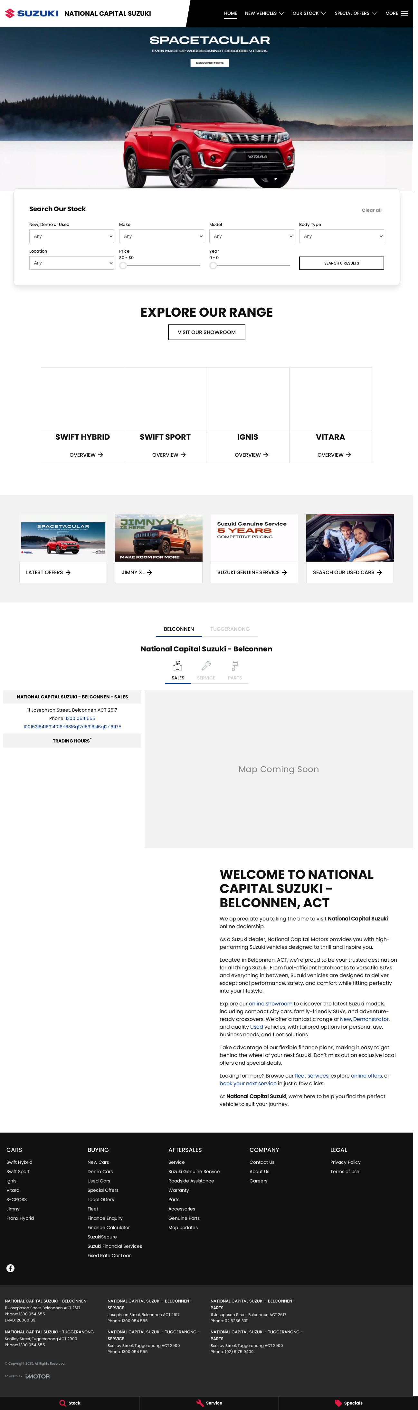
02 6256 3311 (237, 1320)
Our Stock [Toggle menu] (310, 13)
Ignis (11, 1181)
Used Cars (99, 1181)
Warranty (178, 1190)
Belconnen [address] (179, 629)
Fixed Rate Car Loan (110, 1255)
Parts (173, 1199)
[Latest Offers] (63, 548)
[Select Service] (206, 672)
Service (176, 1162)
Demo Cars (100, 1171)
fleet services (311, 1075)
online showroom (270, 1003)
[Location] (178, 672)
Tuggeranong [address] (230, 629)
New (345, 1019)
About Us (259, 1171)
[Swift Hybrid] (82, 415)
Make (124, 224)
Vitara (12, 1190)
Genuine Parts (184, 1218)
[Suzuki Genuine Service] (254, 548)
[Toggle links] (27, 1376)
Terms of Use (344, 1171)
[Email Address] (72, 727)
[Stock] (69, 1403)
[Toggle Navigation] (396, 13)
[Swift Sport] (165, 415)
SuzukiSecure (102, 1237)
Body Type (310, 224)
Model (215, 224)
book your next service (248, 1083)
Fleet (93, 1209)
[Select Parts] (235, 672)
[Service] (209, 1403)
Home (230, 13)
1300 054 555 (80, 718)
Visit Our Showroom (207, 332)
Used (257, 1027)
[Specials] (348, 1403)
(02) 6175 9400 (239, 1351)
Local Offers (101, 1199)
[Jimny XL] (159, 548)
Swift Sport (18, 1171)
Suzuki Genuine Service (194, 1171)
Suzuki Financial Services (115, 1246)
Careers (258, 1181)
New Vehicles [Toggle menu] (265, 13)
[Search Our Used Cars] (350, 548)
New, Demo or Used (49, 224)
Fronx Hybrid (20, 1218)
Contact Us (262, 1162)
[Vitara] (330, 415)
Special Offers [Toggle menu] (356, 13)
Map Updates (183, 1227)
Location (38, 251)
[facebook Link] (10, 1268)
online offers (366, 1075)
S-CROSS (16, 1199)
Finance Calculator (109, 1227)
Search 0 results (341, 263)
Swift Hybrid (19, 1162)
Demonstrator (371, 1019)
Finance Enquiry (105, 1218)
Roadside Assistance (191, 1181)
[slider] (123, 265)
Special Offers (103, 1190)
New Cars (98, 1162)
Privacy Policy (345, 1162)
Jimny (13, 1209)
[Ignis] (247, 415)
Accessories (181, 1209)
